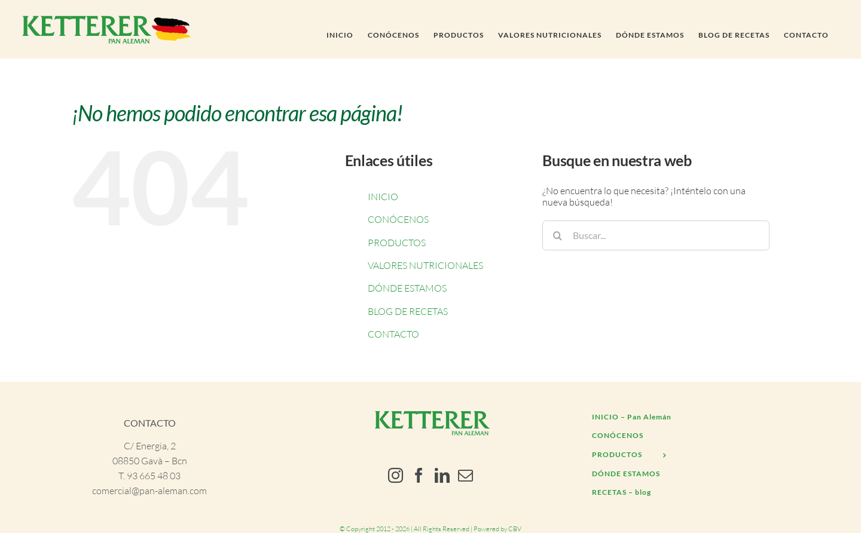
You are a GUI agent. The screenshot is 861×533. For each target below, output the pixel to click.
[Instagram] (395, 475)
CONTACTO (393, 334)
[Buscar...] (656, 235)
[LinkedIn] (442, 475)
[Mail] (465, 475)
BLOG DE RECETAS (408, 311)
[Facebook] (418, 475)
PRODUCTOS (397, 243)
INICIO (383, 197)
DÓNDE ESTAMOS (407, 288)
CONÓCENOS (398, 219)
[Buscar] (557, 235)
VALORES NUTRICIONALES (425, 265)
